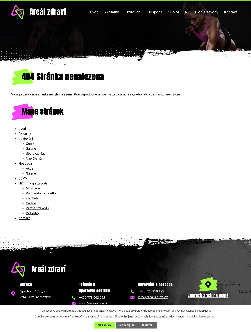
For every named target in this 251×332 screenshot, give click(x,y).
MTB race (33, 188)
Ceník (30, 143)
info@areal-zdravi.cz (153, 297)
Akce (29, 168)
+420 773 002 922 (92, 297)
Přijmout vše (104, 325)
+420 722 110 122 (151, 291)
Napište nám (35, 158)
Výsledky (32, 213)
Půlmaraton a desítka (41, 193)
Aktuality (111, 12)
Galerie (31, 148)
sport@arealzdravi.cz (94, 303)
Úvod (94, 12)
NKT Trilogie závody (201, 12)
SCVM (173, 12)
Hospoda (154, 12)
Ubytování (133, 12)
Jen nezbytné (127, 325)
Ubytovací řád (36, 153)
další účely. (204, 310)
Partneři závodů (37, 208)
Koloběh (32, 198)
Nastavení (148, 325)
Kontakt (230, 12)
